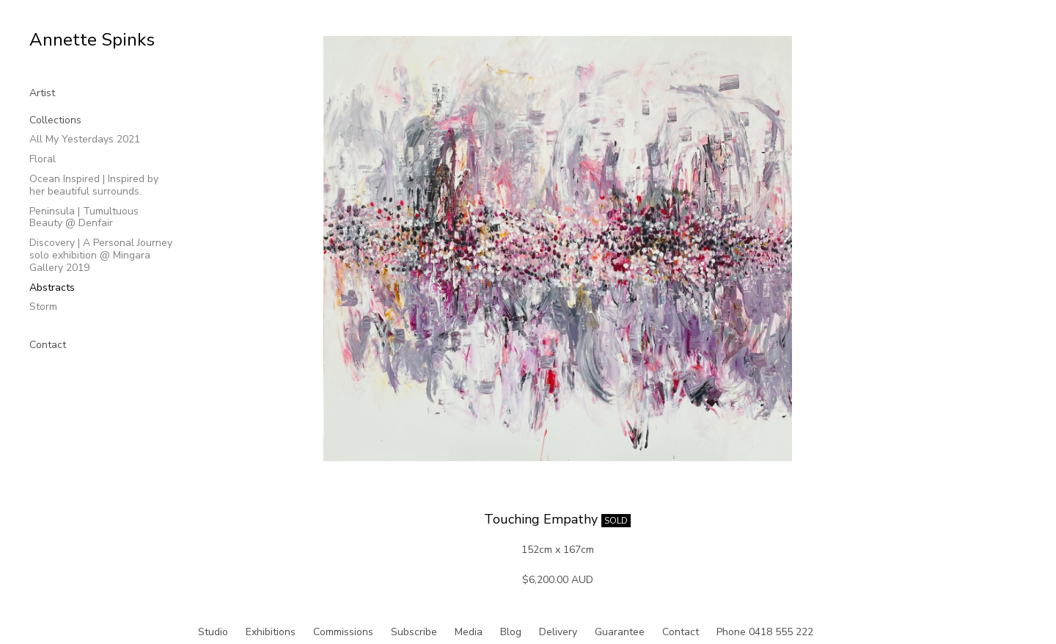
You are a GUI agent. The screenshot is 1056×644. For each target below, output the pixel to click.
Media (469, 632)
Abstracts (52, 287)
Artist (42, 93)
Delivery (558, 632)
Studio (213, 632)
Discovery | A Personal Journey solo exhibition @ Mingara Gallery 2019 (100, 255)
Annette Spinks (92, 39)
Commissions (343, 632)
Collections (55, 120)
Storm (43, 307)
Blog (510, 632)
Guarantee (620, 632)
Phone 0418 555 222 (764, 632)
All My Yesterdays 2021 (84, 139)
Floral (42, 159)
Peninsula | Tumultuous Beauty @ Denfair (84, 217)
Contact (47, 345)
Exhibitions (271, 632)
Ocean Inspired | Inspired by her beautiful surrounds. (93, 185)
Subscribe (414, 632)
